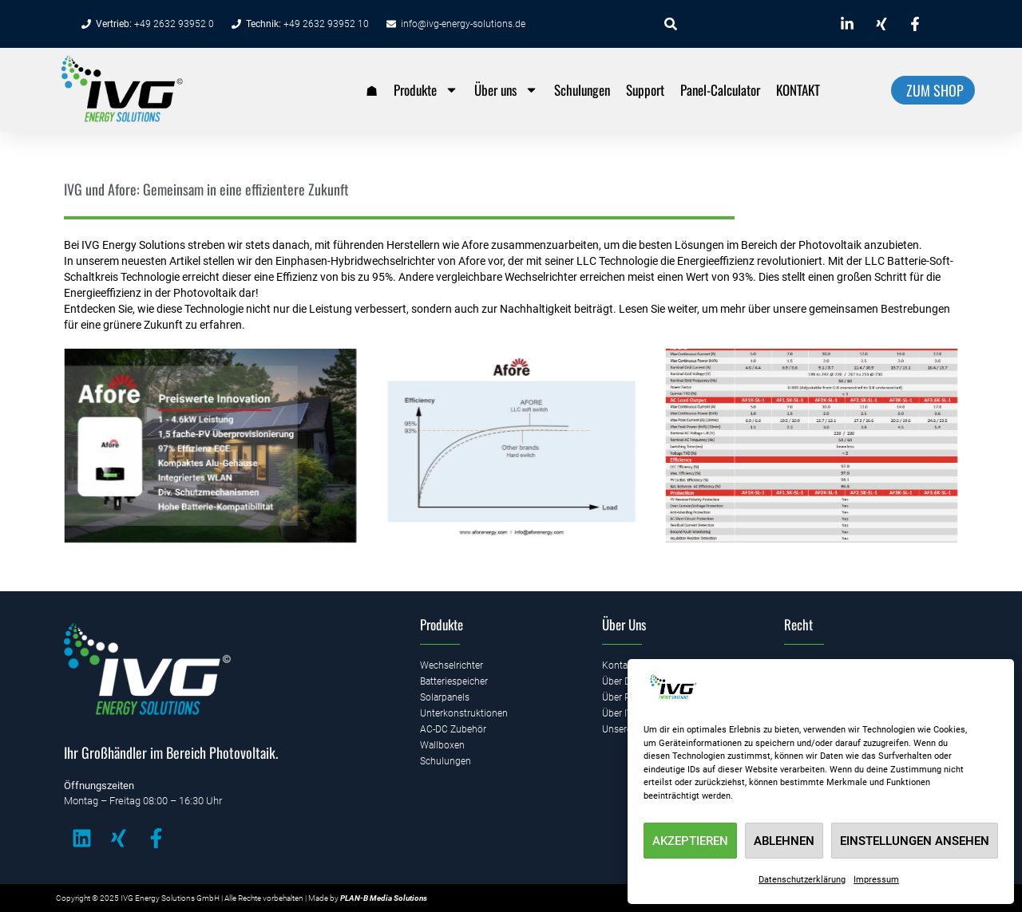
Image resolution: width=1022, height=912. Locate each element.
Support (645, 90)
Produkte (426, 90)
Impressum (876, 879)
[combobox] (739, 24)
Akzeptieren (690, 841)
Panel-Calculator (720, 90)
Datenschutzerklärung (802, 879)
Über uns (506, 90)
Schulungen (582, 90)
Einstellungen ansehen (914, 841)
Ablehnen (784, 841)
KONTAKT (798, 90)
